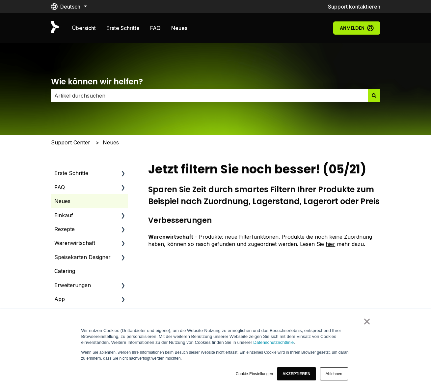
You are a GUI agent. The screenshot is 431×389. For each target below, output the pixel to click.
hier (330, 244)
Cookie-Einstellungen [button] (254, 374)
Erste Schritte (123, 28)
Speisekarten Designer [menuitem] (82, 257)
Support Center (70, 142)
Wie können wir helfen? (97, 81)
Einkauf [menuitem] (63, 215)
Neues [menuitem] (62, 201)
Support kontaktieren (354, 6)
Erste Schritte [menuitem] (71, 173)
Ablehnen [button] (334, 374)
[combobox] (209, 95)
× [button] (367, 321)
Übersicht (84, 28)
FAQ (155, 28)
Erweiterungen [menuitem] (72, 285)
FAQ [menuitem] (59, 187)
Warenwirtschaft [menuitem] (74, 243)
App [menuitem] (59, 299)
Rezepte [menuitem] (64, 229)
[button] (296, 373)
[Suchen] (374, 95)
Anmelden (357, 28)
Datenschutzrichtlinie (273, 342)
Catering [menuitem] (64, 271)
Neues (179, 28)
